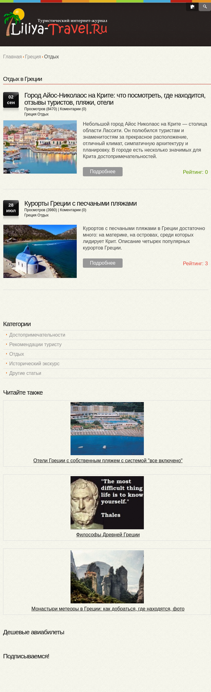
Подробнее (103, 171)
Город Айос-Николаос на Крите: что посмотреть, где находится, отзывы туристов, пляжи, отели (114, 98)
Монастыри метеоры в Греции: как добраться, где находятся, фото (108, 608)
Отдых (43, 114)
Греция (33, 56)
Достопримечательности (37, 335)
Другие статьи (25, 373)
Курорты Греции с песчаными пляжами (80, 203)
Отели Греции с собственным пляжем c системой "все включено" (107, 460)
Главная (12, 56)
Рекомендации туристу (35, 344)
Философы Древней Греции (108, 534)
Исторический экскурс (34, 363)
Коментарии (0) (73, 109)
